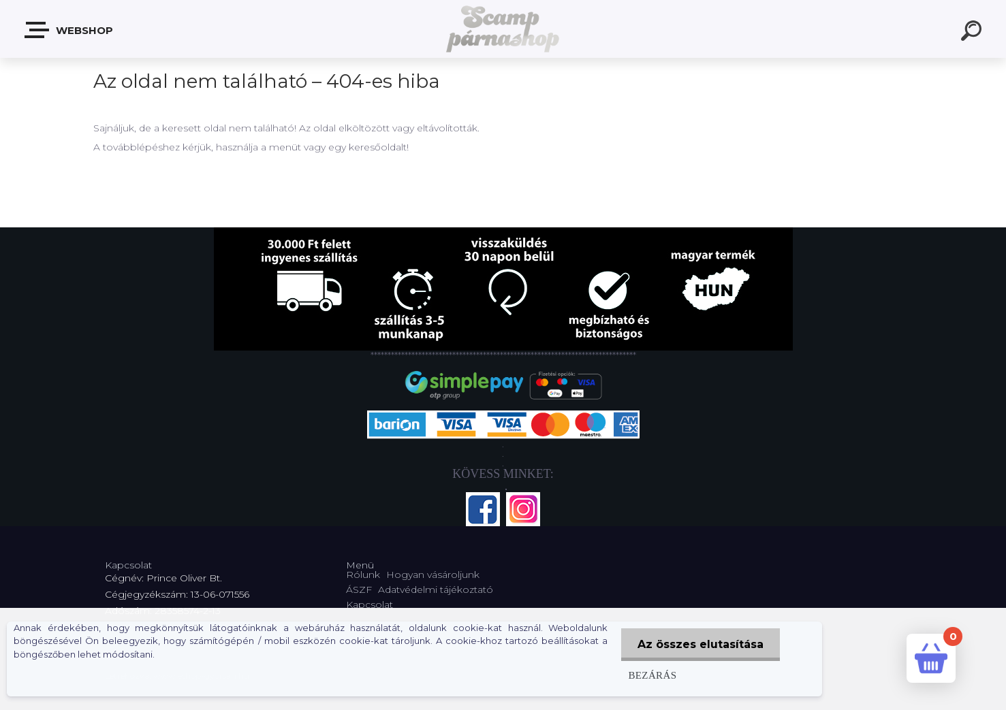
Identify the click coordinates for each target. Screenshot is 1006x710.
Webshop (69, 30)
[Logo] (503, 29)
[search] (973, 32)
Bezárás (651, 675)
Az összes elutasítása (701, 644)
